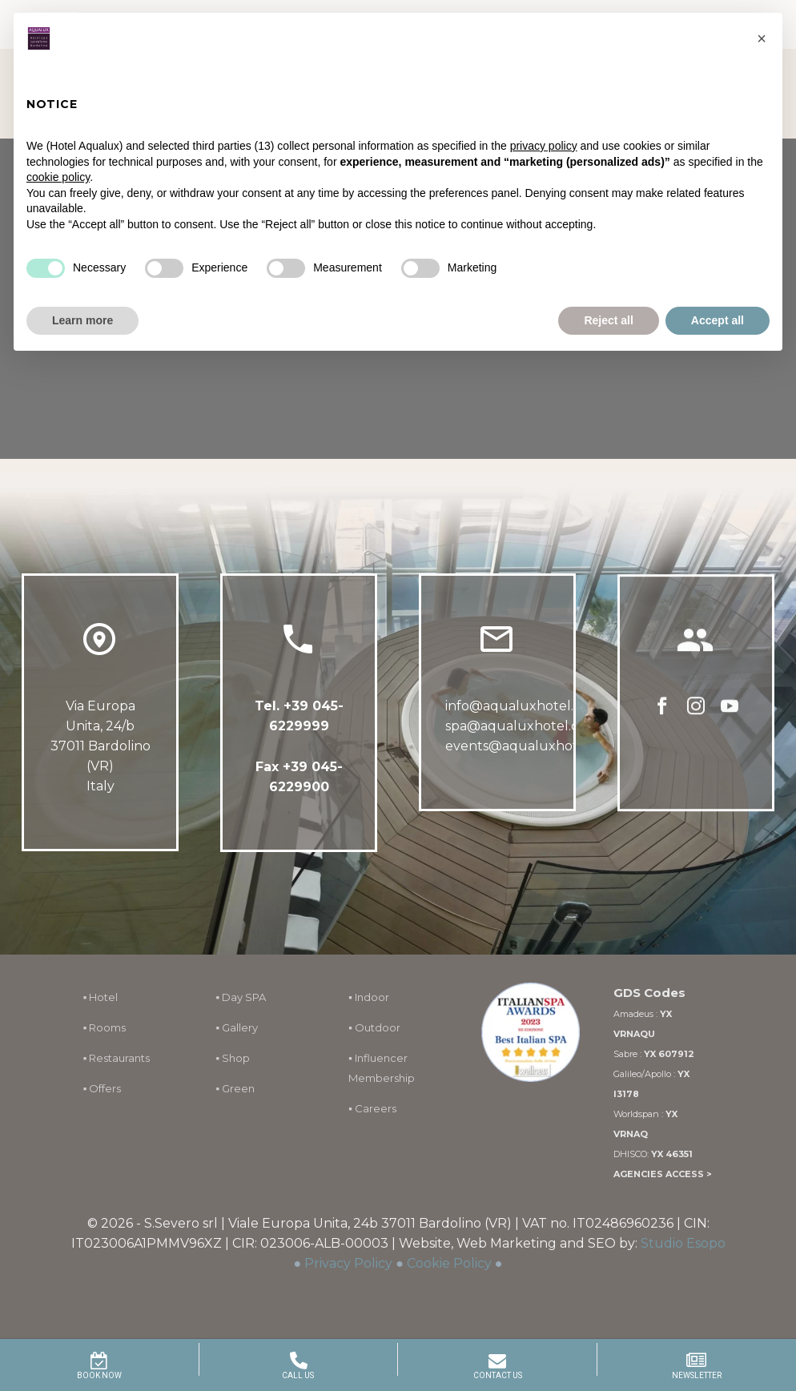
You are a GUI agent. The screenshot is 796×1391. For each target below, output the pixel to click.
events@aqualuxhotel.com (533, 750)
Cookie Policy (449, 1263)
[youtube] (729, 717)
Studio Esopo (683, 1243)
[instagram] (696, 717)
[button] (761, 38)
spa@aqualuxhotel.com (522, 730)
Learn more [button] (82, 320)
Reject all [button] (608, 320)
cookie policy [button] (58, 177)
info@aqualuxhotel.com (523, 710)
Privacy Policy (348, 1263)
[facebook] (662, 717)
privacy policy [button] (543, 145)
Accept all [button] (717, 320)
